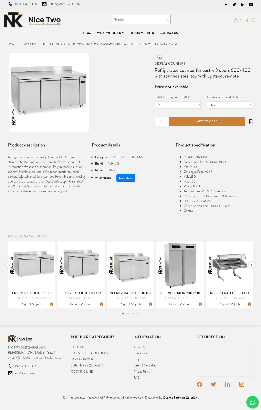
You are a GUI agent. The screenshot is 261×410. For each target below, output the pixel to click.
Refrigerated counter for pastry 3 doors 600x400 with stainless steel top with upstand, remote (111, 44)
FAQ (137, 377)
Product (29, 44)
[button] (123, 314)
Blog (151, 33)
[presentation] (9, 264)
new (159, 58)
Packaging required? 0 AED (224, 97)
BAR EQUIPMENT (83, 359)
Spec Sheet (126, 178)
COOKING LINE (82, 371)
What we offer (109, 33)
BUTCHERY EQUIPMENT (88, 365)
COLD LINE (78, 347)
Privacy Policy (142, 371)
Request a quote (32, 304)
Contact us (169, 33)
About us (139, 347)
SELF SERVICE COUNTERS (89, 353)
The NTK (134, 33)
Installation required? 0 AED (173, 97)
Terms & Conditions (145, 365)
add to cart (207, 121)
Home (88, 33)
